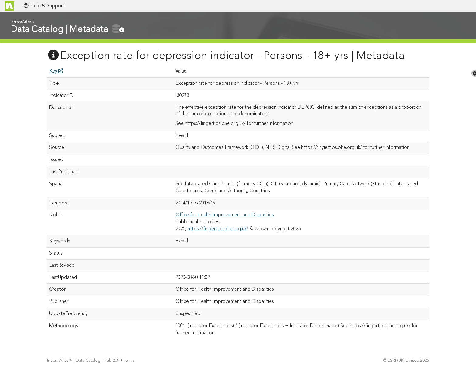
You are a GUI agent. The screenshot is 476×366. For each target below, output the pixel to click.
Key (56, 71)
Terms (130, 361)
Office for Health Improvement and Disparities (224, 215)
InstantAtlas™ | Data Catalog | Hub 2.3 (83, 361)
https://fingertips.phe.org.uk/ (218, 229)
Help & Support (43, 6)
